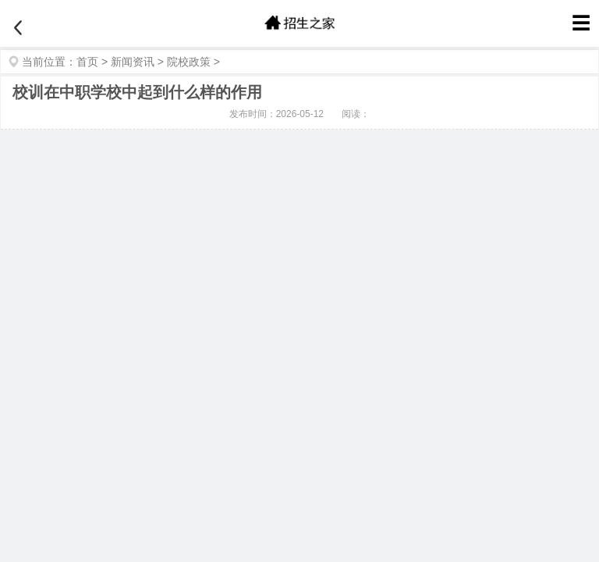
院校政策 (189, 61)
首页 (87, 61)
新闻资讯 (132, 61)
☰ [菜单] (581, 23)
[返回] (18, 28)
